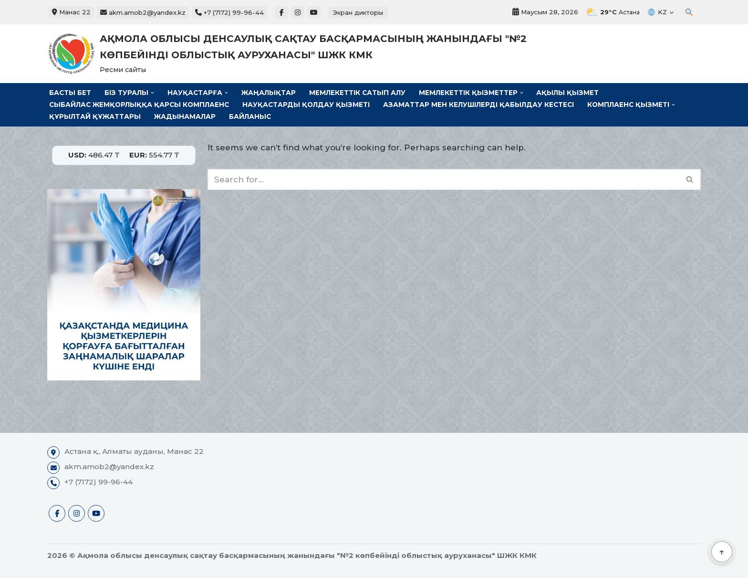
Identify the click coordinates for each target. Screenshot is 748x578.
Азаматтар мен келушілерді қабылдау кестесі (478, 104)
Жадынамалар (185, 116)
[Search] (443, 179)
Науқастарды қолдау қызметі (306, 104)
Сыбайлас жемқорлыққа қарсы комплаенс (139, 104)
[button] (152, 93)
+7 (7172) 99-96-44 (229, 12)
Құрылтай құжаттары (95, 116)
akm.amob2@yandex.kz (143, 12)
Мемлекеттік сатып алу (357, 92)
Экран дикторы (358, 12)
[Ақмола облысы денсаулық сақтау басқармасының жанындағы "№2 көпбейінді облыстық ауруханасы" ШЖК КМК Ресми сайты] (302, 54)
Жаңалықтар (268, 92)
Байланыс (250, 116)
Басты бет (70, 92)
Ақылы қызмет (567, 92)
